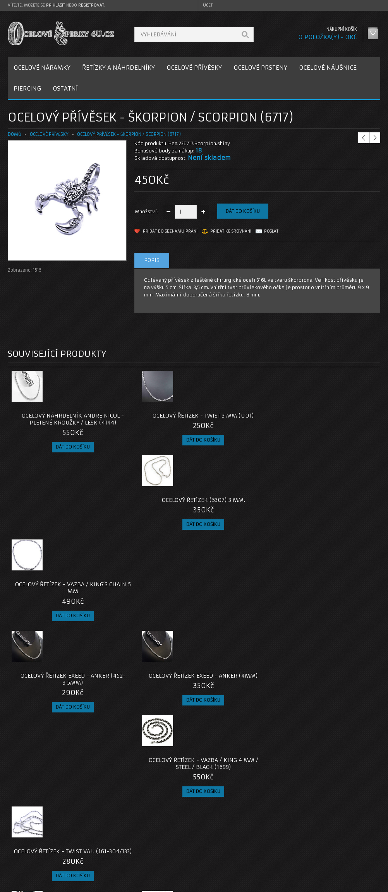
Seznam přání (284, 852)
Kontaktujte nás (160, 833)
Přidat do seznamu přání (170, 231)
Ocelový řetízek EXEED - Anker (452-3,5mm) (54, 517)
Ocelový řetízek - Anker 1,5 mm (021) (54, 714)
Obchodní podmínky (38, 852)
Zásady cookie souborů (42, 861)
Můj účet (278, 833)
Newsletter (281, 861)
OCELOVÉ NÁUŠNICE (328, 67)
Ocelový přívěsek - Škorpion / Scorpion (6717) (129, 134)
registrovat (91, 5)
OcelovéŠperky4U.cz (37, 884)
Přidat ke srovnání (230, 231)
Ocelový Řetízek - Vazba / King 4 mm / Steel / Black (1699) (240, 520)
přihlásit (55, 5)
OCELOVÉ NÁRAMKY (42, 67)
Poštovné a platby (36, 843)
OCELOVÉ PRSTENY (260, 67)
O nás (20, 833)
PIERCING (27, 88)
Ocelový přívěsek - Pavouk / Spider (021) (147, 714)
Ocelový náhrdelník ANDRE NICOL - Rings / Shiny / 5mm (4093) (54, 619)
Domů (14, 134)
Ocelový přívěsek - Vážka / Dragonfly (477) (241, 616)
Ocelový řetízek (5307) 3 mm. (240, 415)
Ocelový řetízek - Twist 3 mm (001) (147, 419)
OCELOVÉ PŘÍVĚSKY (194, 67)
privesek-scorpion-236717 (38, 778)
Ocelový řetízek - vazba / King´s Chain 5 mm (333, 419)
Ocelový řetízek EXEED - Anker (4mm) (147, 517)
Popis (152, 260)
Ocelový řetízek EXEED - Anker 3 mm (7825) (333, 616)
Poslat (271, 231)
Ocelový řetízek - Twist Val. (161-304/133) (334, 517)
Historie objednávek (293, 843)
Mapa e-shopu (158, 852)
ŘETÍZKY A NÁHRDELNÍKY (118, 67)
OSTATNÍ (65, 88)
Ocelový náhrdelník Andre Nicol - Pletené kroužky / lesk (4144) (54, 422)
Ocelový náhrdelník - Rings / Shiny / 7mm (147, 616)
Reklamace (154, 843)
